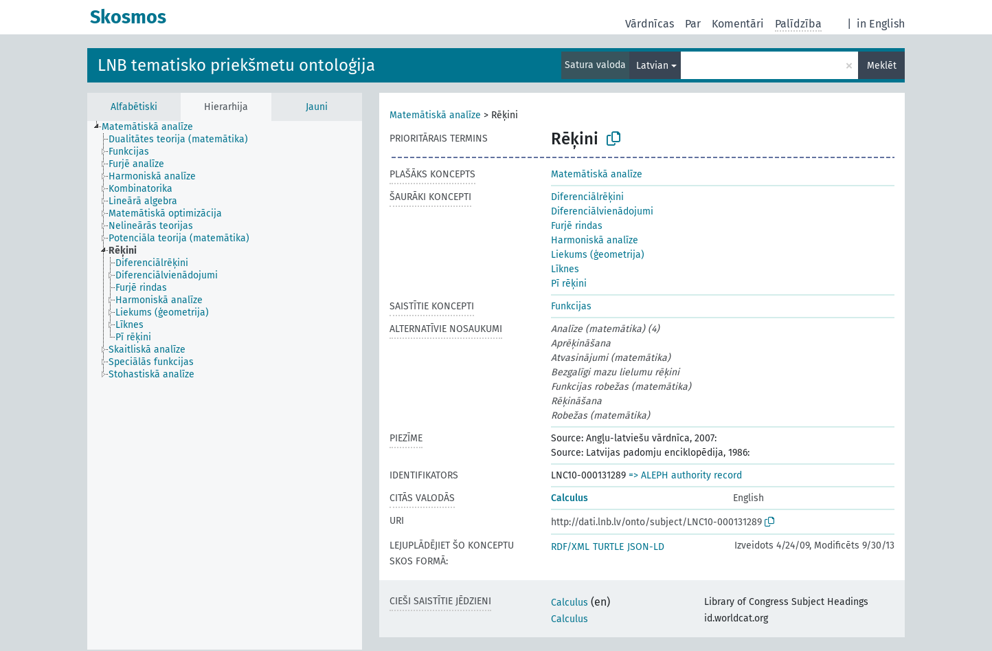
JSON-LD (645, 547)
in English (881, 23)
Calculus (569, 498)
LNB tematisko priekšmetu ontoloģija (236, 65)
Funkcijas (571, 306)
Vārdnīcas (649, 23)
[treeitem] (153, 127)
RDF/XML (570, 547)
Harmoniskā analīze (594, 240)
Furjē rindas (576, 226)
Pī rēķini (569, 283)
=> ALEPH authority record (685, 475)
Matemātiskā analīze (435, 115)
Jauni (317, 107)
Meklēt (882, 65)
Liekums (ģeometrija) (597, 255)
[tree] (224, 385)
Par (693, 23)
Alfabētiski (134, 107)
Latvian (652, 65)
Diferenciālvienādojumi (602, 211)
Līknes (565, 269)
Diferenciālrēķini (587, 197)
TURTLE (608, 547)
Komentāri (738, 23)
